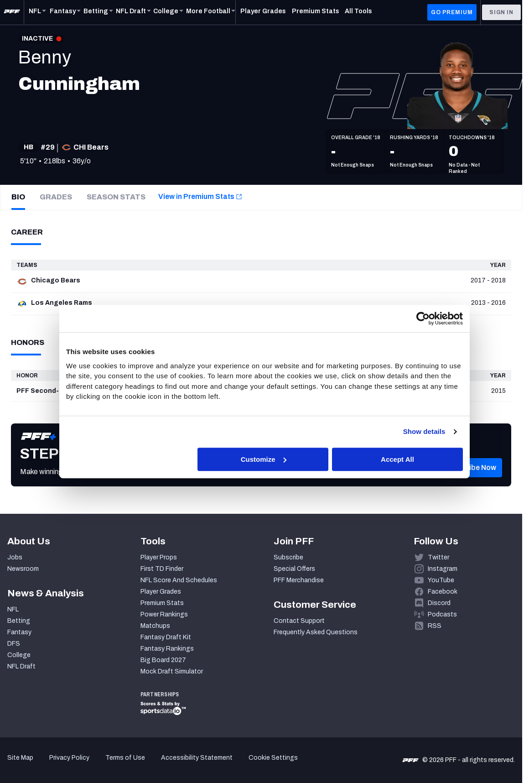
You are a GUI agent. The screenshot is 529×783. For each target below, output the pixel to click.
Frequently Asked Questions (316, 632)
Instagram (442, 568)
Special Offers (294, 568)
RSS (434, 625)
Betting (18, 620)
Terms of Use (125, 757)
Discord (439, 603)
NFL (13, 609)
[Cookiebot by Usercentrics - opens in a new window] (423, 318)
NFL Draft (21, 666)
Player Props (158, 557)
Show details (424, 431)
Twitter (438, 557)
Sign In (501, 12)
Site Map (20, 757)
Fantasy (19, 632)
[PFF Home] (12, 12)
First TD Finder (161, 568)
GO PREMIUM (451, 12)
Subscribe (288, 557)
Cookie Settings (273, 757)
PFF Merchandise (299, 580)
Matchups (155, 625)
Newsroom (23, 568)
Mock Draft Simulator (171, 671)
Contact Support (299, 620)
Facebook (442, 591)
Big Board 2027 (163, 660)
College (19, 655)
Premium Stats (162, 603)
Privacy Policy (69, 757)
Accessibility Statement (197, 757)
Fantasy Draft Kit (165, 637)
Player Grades (160, 591)
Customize (263, 459)
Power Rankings (164, 614)
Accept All (397, 459)
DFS (13, 643)
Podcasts (442, 614)
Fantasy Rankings (167, 648)
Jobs (14, 557)
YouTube (441, 580)
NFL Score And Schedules (178, 580)
